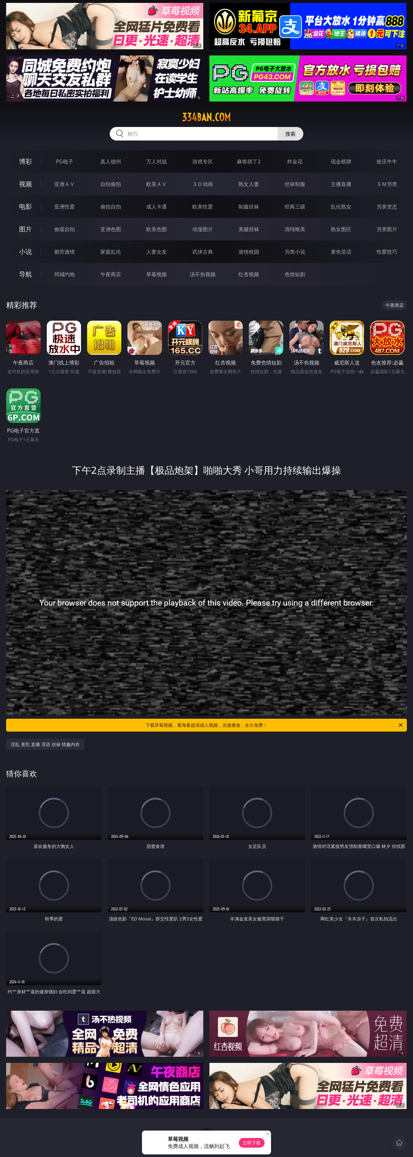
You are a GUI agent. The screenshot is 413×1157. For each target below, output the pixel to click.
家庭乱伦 (110, 251)
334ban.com (206, 117)
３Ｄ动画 (202, 184)
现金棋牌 (341, 161)
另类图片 (387, 229)
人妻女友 (156, 251)
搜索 (290, 133)
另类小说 (295, 251)
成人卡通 (156, 206)
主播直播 (341, 184)
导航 (25, 274)
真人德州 (110, 161)
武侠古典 (202, 251)
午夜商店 (110, 274)
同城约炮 (64, 274)
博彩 (25, 161)
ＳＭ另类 (387, 184)
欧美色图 (156, 229)
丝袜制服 (295, 184)
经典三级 (295, 206)
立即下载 (252, 1143)
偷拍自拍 (110, 206)
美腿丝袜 (248, 229)
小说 (25, 251)
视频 (25, 184)
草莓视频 (156, 274)
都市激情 (64, 251)
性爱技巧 (387, 251)
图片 (25, 229)
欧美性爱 (202, 206)
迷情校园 (248, 251)
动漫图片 (202, 229)
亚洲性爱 (64, 206)
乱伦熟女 (341, 206)
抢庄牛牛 (387, 161)
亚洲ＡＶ (64, 184)
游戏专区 (202, 161)
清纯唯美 (295, 229)
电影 (25, 206)
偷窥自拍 (64, 229)
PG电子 (64, 161)
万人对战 (156, 161)
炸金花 (295, 161)
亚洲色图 (110, 229)
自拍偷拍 (110, 184)
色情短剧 (295, 274)
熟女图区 (341, 229)
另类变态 (387, 206)
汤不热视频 (203, 274)
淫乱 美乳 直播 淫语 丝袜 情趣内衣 (45, 744)
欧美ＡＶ (156, 184)
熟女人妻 (248, 184)
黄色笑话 (341, 251)
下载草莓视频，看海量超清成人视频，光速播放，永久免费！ (275, 725)
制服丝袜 (248, 206)
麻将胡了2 (248, 161)
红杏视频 (248, 274)
